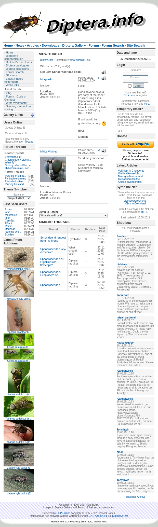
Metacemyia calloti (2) (18, 493)
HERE (144, 212)
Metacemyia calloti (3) (18, 467)
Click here (129, 95)
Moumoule (11, 215)
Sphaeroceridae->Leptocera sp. (50, 273)
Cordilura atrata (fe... (19, 347)
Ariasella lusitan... (15, 181)
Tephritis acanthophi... (18, 332)
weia (7, 212)
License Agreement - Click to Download (135, 202)
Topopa (29, 141)
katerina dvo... (13, 231)
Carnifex (10, 220)
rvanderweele (125, 370)
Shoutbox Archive (136, 496)
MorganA (46, 79)
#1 (99, 78)
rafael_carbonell (126, 317)
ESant (8, 223)
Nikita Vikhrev (48, 151)
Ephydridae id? (13, 157)
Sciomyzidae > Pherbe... (19, 165)
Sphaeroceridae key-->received (53, 250)
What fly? (10, 162)
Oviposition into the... (130, 179)
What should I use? (80, 60)
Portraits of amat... (15, 175)
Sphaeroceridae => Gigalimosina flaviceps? (52, 262)
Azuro (8, 209)
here (146, 103)
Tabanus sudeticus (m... (18, 394)
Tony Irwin (123, 429)
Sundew (9, 234)
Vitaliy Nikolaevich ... (130, 173)
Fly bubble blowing (15, 178)
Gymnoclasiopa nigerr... (18, 269)
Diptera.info (46, 60)
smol (120, 452)
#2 (99, 150)
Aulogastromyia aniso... (19, 298)
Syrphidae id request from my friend (53, 239)
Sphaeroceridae (50, 284)
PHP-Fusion (63, 513)
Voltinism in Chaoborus (131, 170)
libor (7, 217)
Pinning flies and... (15, 184)
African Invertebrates (129, 182)
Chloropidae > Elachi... (18, 159)
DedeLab (10, 229)
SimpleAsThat (120, 516)
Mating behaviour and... (131, 176)
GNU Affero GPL (98, 516)
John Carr (123, 295)
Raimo (8, 226)
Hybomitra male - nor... (18, 168)
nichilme (122, 264)
